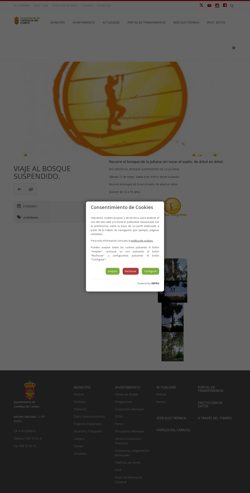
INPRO (155, 283)
